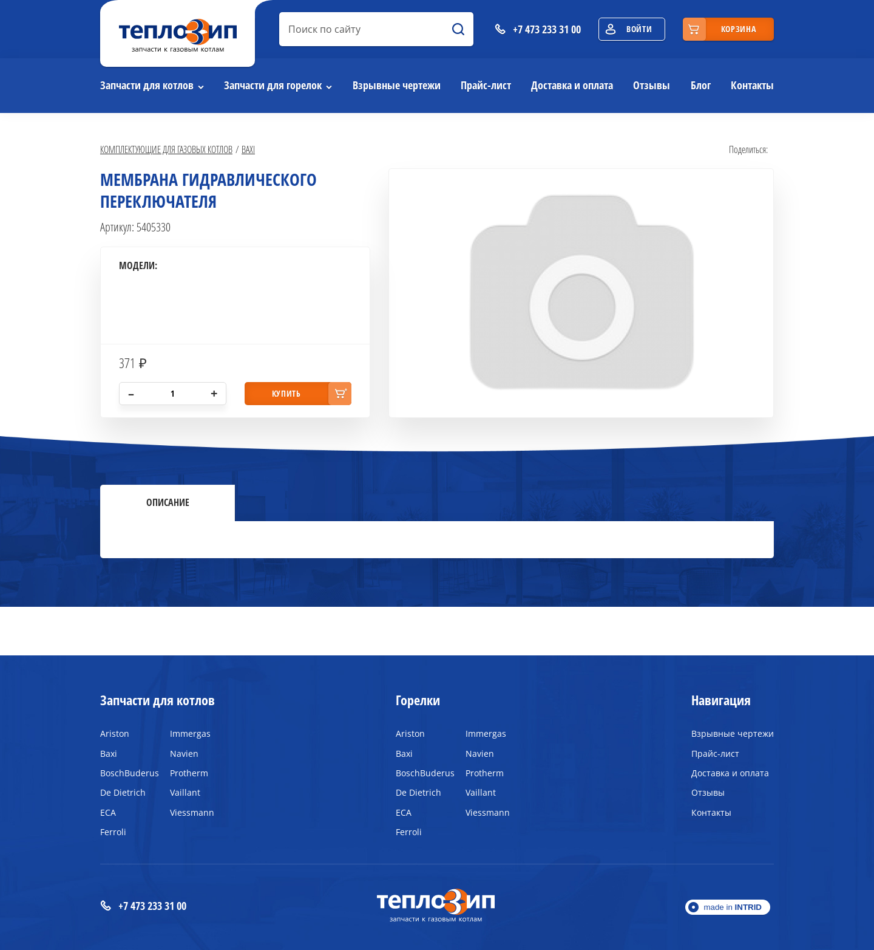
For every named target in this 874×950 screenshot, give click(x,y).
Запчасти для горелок (273, 85)
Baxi (248, 149)
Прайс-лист (486, 85)
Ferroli (113, 832)
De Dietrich (123, 792)
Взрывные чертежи (397, 85)
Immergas (190, 733)
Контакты (752, 85)
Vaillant (185, 792)
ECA (108, 812)
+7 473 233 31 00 (143, 906)
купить (286, 393)
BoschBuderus (126, 773)
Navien (184, 753)
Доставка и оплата (572, 85)
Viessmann (192, 812)
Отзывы (651, 85)
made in (732, 907)
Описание (167, 502)
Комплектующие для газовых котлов (166, 149)
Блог (701, 85)
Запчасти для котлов (147, 85)
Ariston (114, 733)
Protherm (189, 773)
